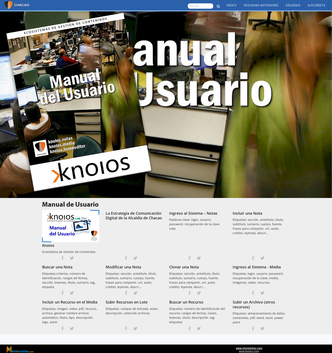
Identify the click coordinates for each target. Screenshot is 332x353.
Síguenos (293, 5)
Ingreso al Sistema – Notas (193, 213)
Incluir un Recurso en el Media (69, 302)
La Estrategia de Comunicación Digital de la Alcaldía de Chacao (134, 216)
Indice (232, 5)
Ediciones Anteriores (261, 5)
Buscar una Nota (57, 266)
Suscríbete (316, 5)
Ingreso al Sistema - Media (257, 266)
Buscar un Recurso (186, 302)
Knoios (48, 245)
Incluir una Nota (247, 213)
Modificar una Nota (123, 266)
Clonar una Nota (184, 266)
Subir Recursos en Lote (127, 302)
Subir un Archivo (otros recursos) (254, 304)
